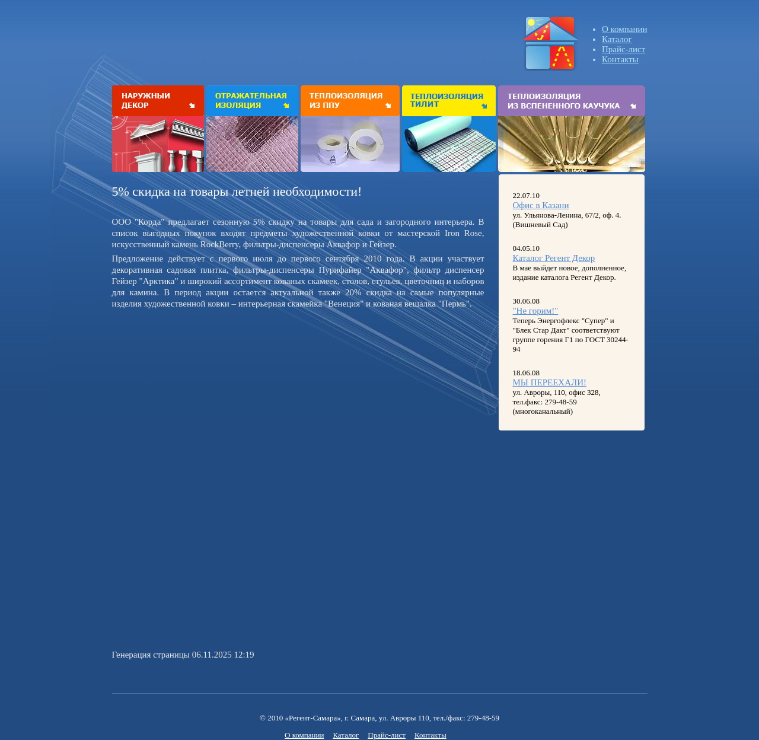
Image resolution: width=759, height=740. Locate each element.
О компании (625, 29)
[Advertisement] (211, 395)
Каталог (617, 39)
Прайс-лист (623, 49)
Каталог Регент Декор (554, 258)
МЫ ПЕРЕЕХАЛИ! (550, 382)
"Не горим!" (536, 310)
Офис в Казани (541, 205)
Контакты (620, 59)
